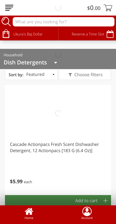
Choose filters (88, 75)
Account (87, 213)
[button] (58, 140)
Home (29, 213)
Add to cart (86, 201)
